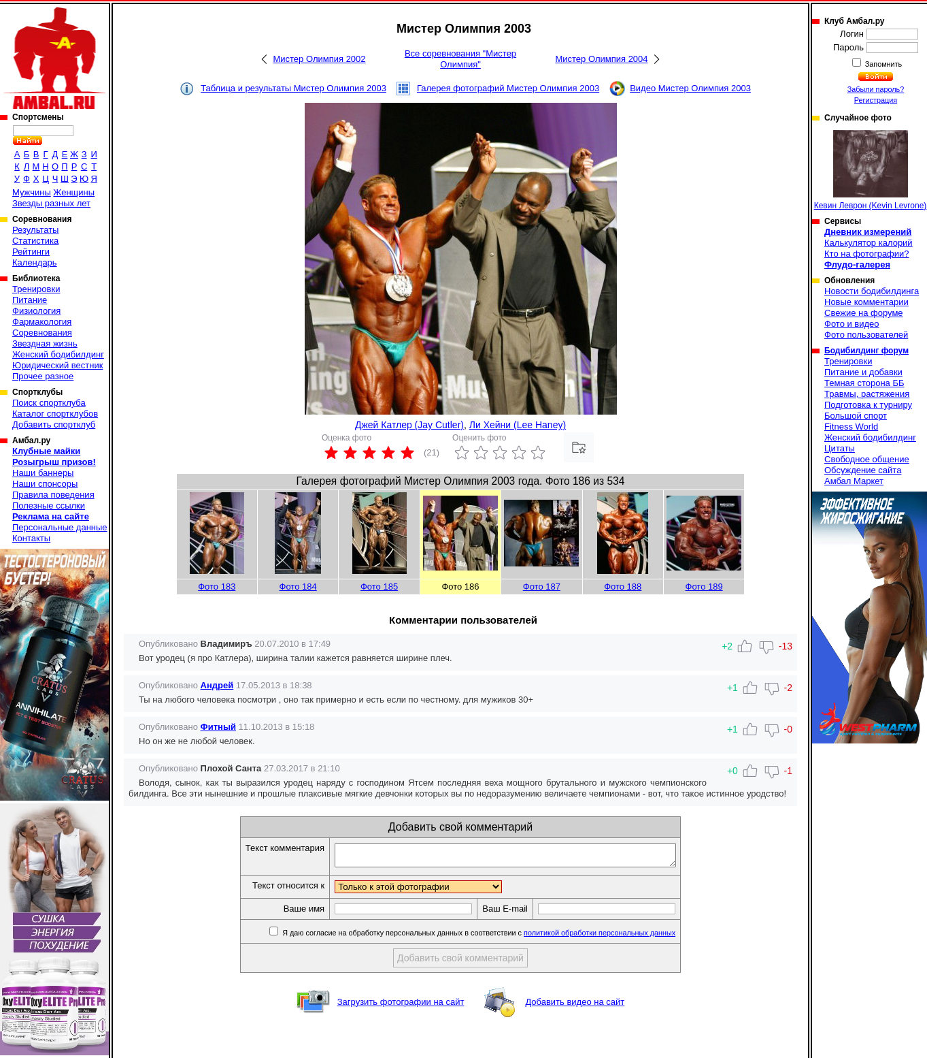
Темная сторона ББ (864, 383)
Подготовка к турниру (868, 405)
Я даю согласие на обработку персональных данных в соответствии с (498, 937)
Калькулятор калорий (868, 243)
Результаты (35, 230)
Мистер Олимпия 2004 (601, 59)
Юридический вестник (57, 365)
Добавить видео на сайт (574, 1006)
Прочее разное (42, 376)
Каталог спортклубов (55, 413)
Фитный (218, 727)
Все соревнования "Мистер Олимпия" (460, 58)
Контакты (31, 538)
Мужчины (31, 192)
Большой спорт (855, 416)
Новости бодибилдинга (871, 291)
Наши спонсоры (45, 484)
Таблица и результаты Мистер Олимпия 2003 (293, 88)
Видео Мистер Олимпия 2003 (690, 88)
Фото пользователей (866, 335)
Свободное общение (866, 459)
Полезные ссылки (48, 505)
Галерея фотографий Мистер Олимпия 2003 (508, 88)
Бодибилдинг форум (866, 350)
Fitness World (851, 426)
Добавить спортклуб (53, 424)
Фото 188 (622, 586)
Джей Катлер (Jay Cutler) (409, 424)
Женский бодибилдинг (58, 354)
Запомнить (883, 64)
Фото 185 (379, 586)
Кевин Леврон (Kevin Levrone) (870, 170)
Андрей (217, 685)
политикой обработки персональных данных (620, 937)
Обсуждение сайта (862, 470)
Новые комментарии (866, 302)
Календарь (34, 262)
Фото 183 (216, 586)
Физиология (36, 311)
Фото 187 (541, 586)
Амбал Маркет (853, 481)
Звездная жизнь (45, 343)
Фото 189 (704, 586)
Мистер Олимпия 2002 (319, 59)
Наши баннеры (42, 473)
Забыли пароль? (876, 89)
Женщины (74, 192)
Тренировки (36, 289)
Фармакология (41, 322)
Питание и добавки (863, 372)
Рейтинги (31, 251)
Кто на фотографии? (866, 254)
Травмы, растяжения (866, 394)
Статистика (35, 241)
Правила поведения (53, 495)
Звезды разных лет (51, 203)
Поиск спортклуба (49, 403)
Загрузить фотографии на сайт (401, 1006)
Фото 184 (298, 586)
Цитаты (839, 448)
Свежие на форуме (863, 313)
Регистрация (875, 100)
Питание (29, 300)
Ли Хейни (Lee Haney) (517, 424)
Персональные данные (59, 527)
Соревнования (42, 332)
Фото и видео (851, 324)
